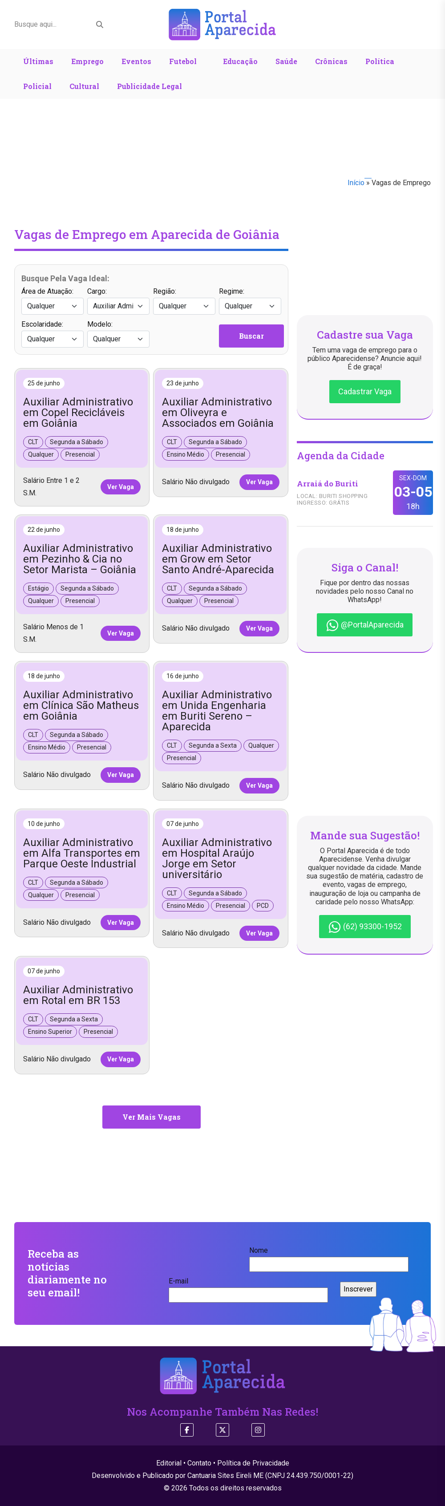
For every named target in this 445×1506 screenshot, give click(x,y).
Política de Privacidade (253, 1463)
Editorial (169, 1463)
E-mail (248, 1288)
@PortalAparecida (365, 625)
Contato (199, 1463)
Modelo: (118, 334)
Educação (240, 61)
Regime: (250, 301)
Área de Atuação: (52, 301)
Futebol (183, 61)
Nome (329, 1257)
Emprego (87, 61)
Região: (184, 301)
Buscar (251, 335)
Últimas (38, 61)
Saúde (286, 61)
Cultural (84, 86)
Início (356, 182)
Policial (37, 86)
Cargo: (118, 301)
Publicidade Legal (149, 86)
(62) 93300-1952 (365, 927)
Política (379, 61)
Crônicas (331, 61)
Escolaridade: (52, 334)
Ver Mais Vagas (151, 1116)
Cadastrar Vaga (365, 391)
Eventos (136, 61)
